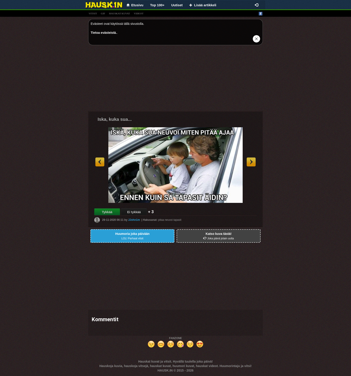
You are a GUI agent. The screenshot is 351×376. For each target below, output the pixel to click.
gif (103, 13)
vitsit (93, 13)
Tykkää (107, 212)
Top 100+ (157, 5)
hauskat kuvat (119, 13)
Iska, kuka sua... (115, 119)
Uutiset (177, 5)
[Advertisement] (175, 80)
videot (138, 13)
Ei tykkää (134, 212)
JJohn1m (134, 219)
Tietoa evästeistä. (104, 32)
